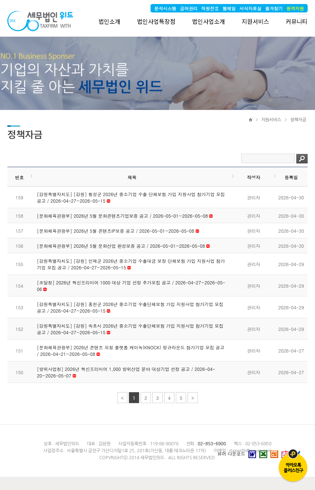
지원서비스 (255, 21)
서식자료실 (250, 8)
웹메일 (229, 8)
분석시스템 (165, 8)
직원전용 (210, 8)
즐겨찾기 (274, 8)
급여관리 (189, 8)
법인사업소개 (208, 21)
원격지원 (295, 8)
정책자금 (298, 120)
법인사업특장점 (156, 21)
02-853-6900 (212, 443)
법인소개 (109, 21)
